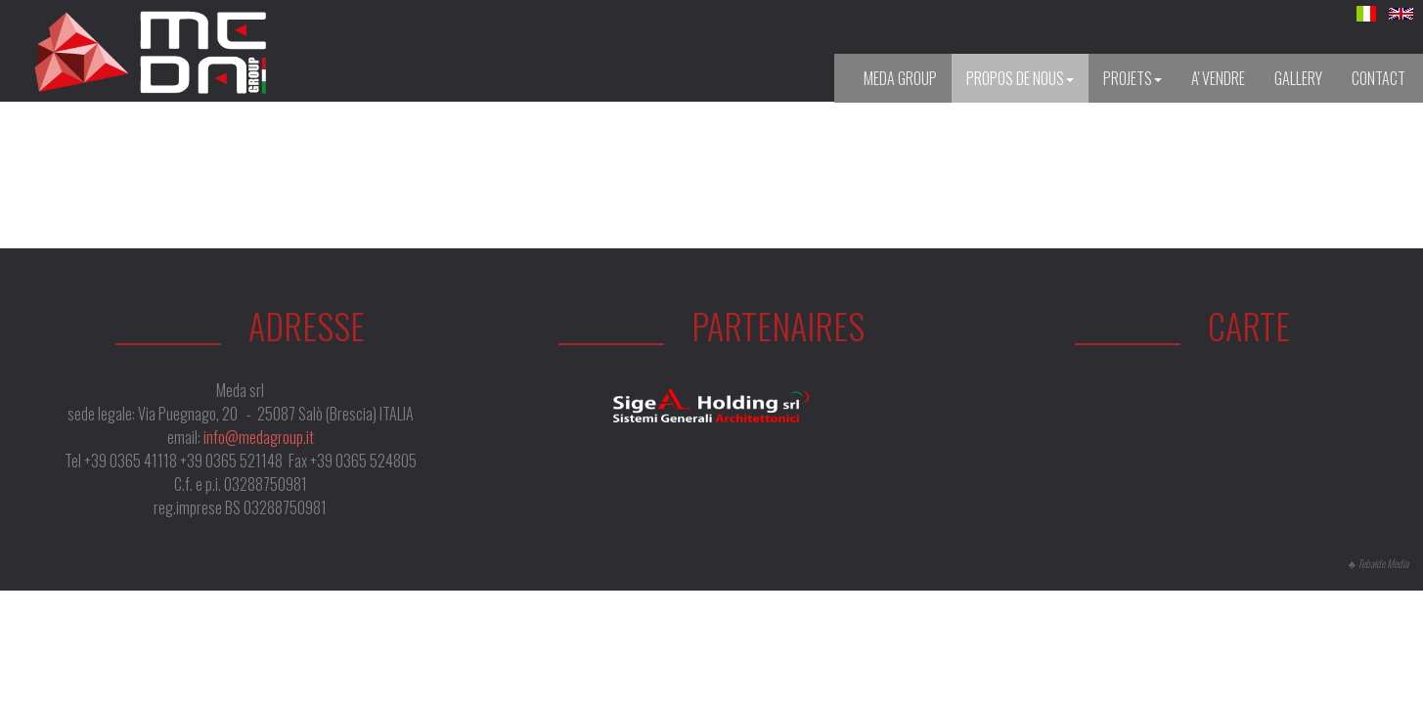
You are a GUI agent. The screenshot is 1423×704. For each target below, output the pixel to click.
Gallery (1298, 78)
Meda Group (900, 78)
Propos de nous (1020, 78)
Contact (1378, 78)
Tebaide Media (1382, 563)
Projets (1132, 78)
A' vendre (1218, 78)
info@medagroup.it (258, 437)
